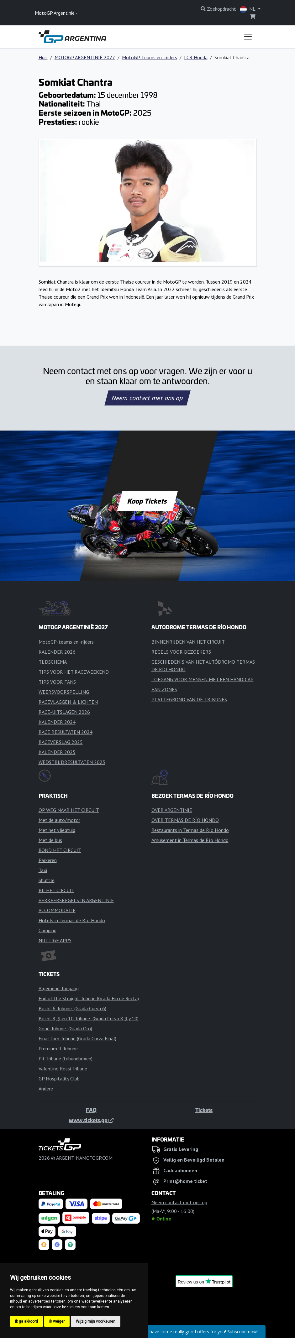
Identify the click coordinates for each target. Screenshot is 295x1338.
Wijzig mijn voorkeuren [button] (95, 1321)
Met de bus (50, 840)
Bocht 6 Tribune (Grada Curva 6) (72, 1008)
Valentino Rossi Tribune (63, 1068)
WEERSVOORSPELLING (64, 692)
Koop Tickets (147, 500)
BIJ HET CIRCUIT (56, 890)
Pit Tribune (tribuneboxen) (65, 1058)
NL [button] (248, 9)
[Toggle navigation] (248, 36)
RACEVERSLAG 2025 (61, 742)
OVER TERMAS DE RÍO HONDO (185, 820)
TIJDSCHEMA (53, 662)
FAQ (91, 1110)
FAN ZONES (164, 689)
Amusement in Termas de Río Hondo (190, 840)
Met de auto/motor (59, 820)
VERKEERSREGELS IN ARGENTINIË (76, 900)
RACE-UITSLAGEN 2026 (64, 712)
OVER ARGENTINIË (171, 810)
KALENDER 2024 (57, 722)
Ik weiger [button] (57, 1321)
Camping (47, 930)
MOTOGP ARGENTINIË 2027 (85, 57)
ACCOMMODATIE (57, 910)
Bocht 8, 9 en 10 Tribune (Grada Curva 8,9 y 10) (89, 1018)
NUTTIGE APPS (55, 940)
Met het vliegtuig (57, 830)
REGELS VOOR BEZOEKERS (181, 652)
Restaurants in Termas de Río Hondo (190, 830)
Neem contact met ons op (147, 398)
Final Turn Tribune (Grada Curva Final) (77, 1038)
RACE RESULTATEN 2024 (65, 732)
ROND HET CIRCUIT (60, 850)
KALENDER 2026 (57, 652)
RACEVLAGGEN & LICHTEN (68, 702)
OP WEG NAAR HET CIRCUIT (69, 810)
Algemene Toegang (59, 988)
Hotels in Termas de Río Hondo (72, 920)
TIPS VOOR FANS (57, 682)
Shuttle (47, 880)
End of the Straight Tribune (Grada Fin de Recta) (89, 998)
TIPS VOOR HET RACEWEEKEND (74, 672)
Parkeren (48, 860)
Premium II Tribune (58, 1048)
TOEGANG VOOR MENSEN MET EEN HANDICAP (202, 679)
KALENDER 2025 (57, 752)
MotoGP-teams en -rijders (149, 57)
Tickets (204, 1110)
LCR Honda (196, 57)
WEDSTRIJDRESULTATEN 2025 (72, 762)
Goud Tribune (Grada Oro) (65, 1028)
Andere (46, 1088)
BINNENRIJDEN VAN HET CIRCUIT (188, 642)
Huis (43, 57)
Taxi (43, 870)
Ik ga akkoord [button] (26, 1321)
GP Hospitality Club (59, 1078)
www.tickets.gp (91, 1120)
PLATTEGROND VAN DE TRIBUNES (189, 699)
